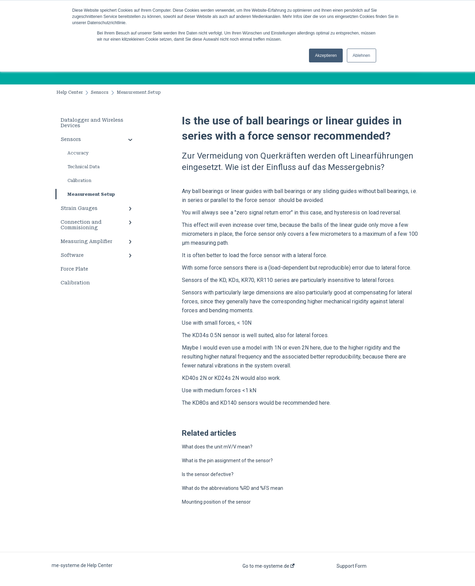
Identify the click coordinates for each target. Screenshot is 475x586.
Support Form (351, 566)
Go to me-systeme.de (268, 566)
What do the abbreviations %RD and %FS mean (232, 488)
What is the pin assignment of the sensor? (227, 460)
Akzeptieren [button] (326, 55)
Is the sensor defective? (208, 474)
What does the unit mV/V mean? (217, 446)
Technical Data (84, 166)
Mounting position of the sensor (216, 502)
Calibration (79, 180)
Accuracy (78, 153)
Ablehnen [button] (361, 55)
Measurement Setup (85, 194)
